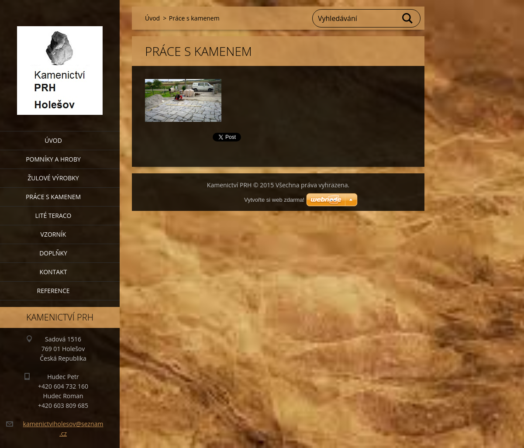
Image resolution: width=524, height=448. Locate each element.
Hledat (408, 18)
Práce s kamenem (53, 197)
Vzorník (53, 234)
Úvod (53, 140)
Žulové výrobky (53, 178)
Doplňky (53, 253)
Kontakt (53, 272)
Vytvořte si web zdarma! (274, 199)
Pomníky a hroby (53, 159)
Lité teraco (53, 215)
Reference (53, 290)
